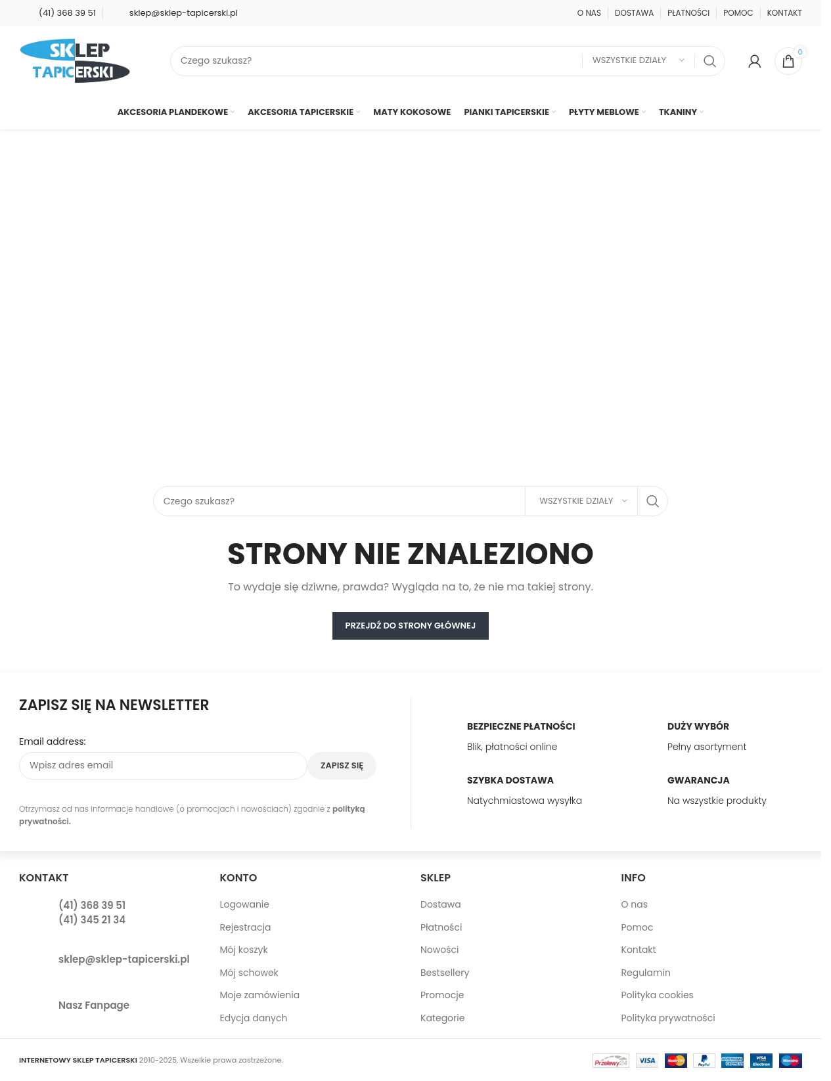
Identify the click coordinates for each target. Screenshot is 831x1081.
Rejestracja (245, 927)
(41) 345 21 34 (91, 920)
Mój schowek (249, 972)
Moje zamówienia (260, 995)
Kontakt (638, 949)
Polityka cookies (657, 995)
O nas (634, 904)
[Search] (447, 61)
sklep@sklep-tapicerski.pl (124, 959)
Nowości (439, 949)
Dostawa (440, 904)
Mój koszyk (244, 949)
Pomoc (637, 927)
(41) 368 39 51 (91, 905)
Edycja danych (254, 1018)
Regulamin (646, 972)
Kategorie (442, 1018)
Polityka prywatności (668, 1018)
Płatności (441, 927)
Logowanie (244, 904)
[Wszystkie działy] (638, 61)
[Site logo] (75, 59)
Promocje (442, 995)
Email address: (52, 742)
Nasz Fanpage (93, 1005)
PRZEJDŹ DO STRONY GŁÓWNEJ (411, 625)
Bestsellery (444, 972)
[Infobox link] (57, 13)
